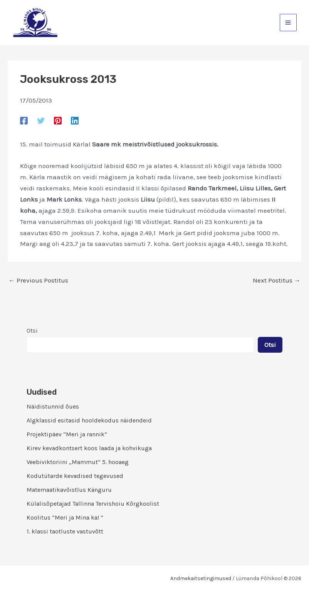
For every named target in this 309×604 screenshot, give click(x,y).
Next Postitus (277, 280)
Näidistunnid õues (53, 406)
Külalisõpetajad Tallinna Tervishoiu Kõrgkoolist (93, 503)
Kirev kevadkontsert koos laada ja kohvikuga (89, 448)
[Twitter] (41, 120)
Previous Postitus (38, 280)
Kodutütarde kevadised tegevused (75, 475)
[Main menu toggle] (288, 22)
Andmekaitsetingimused (200, 578)
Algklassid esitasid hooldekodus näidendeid (89, 420)
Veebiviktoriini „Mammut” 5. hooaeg (78, 462)
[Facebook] (24, 120)
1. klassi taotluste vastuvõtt (65, 531)
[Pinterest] (58, 120)
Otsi (32, 330)
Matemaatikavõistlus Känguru (69, 489)
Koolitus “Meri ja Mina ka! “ (65, 517)
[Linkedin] (75, 120)
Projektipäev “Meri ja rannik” (67, 434)
